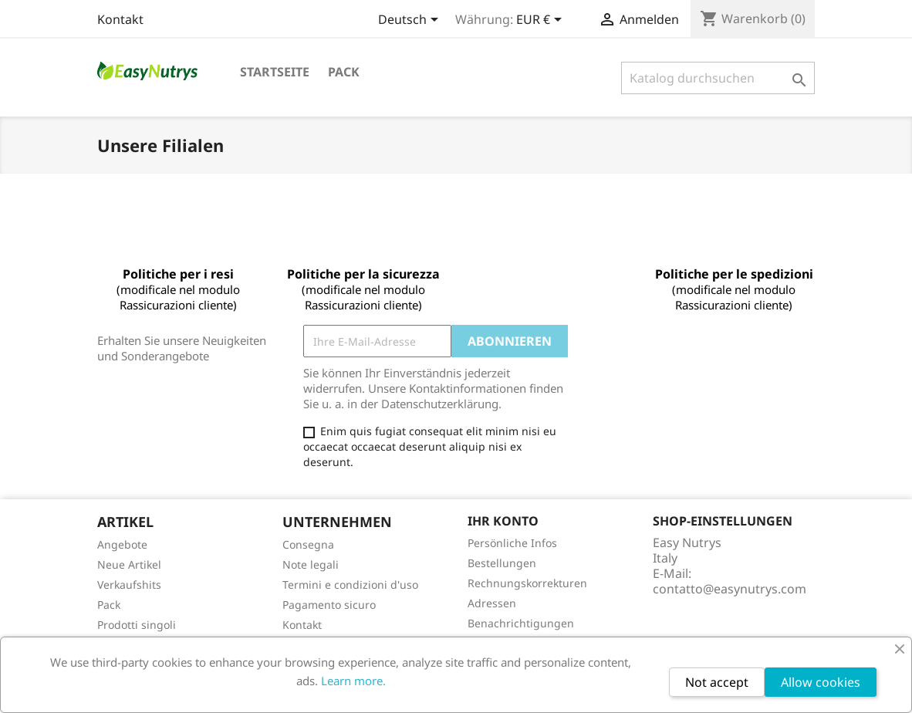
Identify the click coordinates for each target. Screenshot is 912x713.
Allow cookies (820, 682)
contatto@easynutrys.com (729, 588)
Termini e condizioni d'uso (350, 584)
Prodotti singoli (136, 624)
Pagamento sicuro (329, 604)
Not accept (716, 682)
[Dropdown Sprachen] (411, 21)
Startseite (274, 71)
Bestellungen (502, 563)
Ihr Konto (503, 520)
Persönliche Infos (512, 543)
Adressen (492, 603)
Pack (344, 71)
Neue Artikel (129, 564)
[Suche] (718, 78)
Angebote (122, 544)
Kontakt (120, 19)
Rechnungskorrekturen (527, 583)
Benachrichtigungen (521, 623)
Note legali (310, 564)
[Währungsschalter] (541, 21)
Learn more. (353, 680)
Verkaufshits (129, 584)
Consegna (308, 544)
